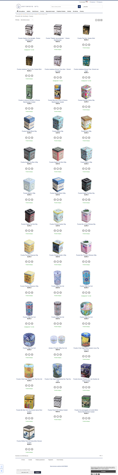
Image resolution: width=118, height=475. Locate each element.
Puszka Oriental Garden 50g (58, 224)
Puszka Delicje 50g (57, 131)
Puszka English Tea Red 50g (29, 224)
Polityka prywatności (40, 459)
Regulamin (50, 459)
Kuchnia (42, 11)
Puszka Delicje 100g (86, 162)
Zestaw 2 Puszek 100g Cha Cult (58, 348)
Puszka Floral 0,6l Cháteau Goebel (58, 410)
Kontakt (30, 459)
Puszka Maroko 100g (29, 193)
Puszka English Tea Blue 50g (86, 193)
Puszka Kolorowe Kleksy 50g (86, 100)
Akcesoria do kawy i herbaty (32, 14)
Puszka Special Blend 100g (57, 193)
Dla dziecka (75, 11)
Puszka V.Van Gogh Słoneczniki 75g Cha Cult (29, 379)
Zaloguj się (100, 2)
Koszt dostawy (60, 459)
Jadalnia (28, 11)
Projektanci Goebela (61, 11)
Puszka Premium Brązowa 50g (29, 255)
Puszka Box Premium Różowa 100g (86, 255)
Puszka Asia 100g (86, 131)
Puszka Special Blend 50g (29, 131)
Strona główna (22, 11)
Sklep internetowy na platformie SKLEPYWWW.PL (59, 466)
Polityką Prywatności (94, 468)
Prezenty (82, 11)
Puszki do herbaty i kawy (42, 14)
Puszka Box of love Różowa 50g (86, 224)
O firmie (23, 459)
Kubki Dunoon (35, 11)
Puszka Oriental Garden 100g (57, 255)
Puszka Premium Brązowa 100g (29, 286)
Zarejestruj (93, 2)
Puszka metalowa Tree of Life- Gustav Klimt (29, 69)
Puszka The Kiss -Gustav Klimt (86, 38)
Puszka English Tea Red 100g (57, 162)
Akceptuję (103, 471)
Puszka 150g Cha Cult (57, 286)
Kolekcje (69, 11)
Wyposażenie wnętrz (50, 11)
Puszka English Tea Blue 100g (29, 162)
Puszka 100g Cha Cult (86, 317)
